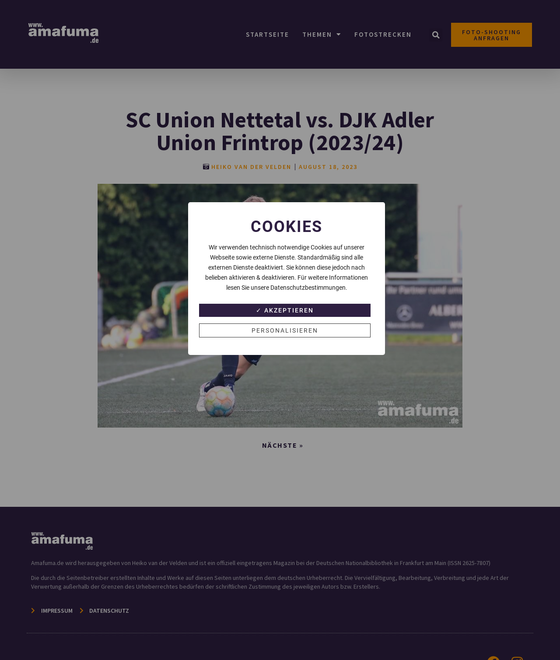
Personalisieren (285, 330)
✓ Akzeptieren (285, 310)
